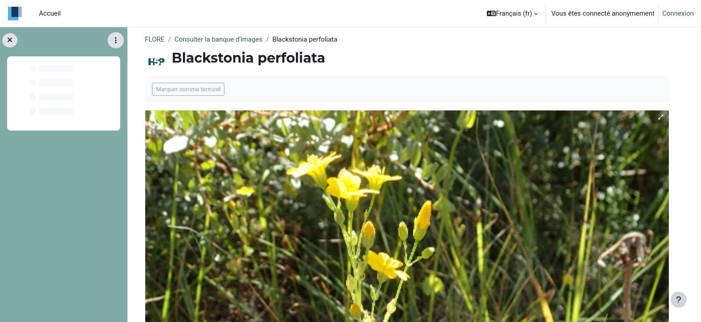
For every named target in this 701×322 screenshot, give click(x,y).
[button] (512, 13)
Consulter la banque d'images (218, 39)
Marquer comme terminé (188, 89)
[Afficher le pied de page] (679, 300)
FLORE (155, 39)
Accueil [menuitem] (50, 13)
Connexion (678, 13)
